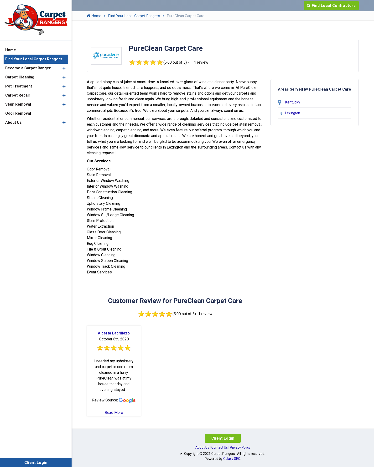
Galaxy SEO (231, 459)
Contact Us (219, 447)
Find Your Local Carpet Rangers (134, 16)
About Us (202, 447)
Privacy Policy (240, 447)
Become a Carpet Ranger (28, 68)
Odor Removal (18, 113)
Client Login (222, 438)
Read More (114, 412)
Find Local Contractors (331, 5)
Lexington (292, 113)
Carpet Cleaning (19, 77)
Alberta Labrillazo (114, 333)
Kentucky (292, 102)
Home (94, 16)
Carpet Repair (17, 95)
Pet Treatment (18, 86)
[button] (64, 68)
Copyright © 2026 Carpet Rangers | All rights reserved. (224, 454)
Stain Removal (18, 104)
